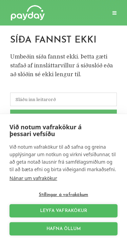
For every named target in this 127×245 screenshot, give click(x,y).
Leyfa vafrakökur (63, 211)
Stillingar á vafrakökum (63, 195)
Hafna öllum (63, 229)
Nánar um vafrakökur (33, 178)
